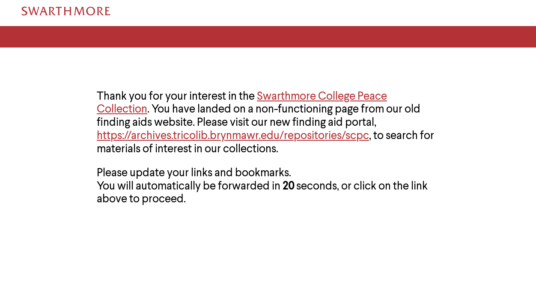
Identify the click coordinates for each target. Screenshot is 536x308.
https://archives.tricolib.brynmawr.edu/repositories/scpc (233, 136)
